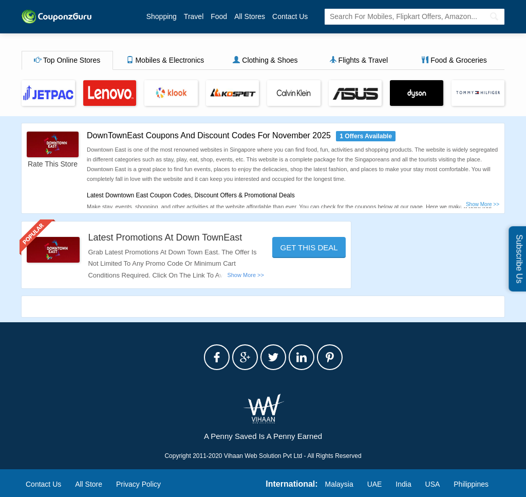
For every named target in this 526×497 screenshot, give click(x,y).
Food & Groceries (454, 60)
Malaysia (339, 484)
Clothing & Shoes (265, 60)
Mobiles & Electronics (165, 60)
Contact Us (290, 16)
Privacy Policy (138, 484)
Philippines (471, 484)
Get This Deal (309, 247)
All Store (88, 484)
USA (432, 484)
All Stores (249, 16)
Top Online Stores (67, 60)
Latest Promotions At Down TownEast (165, 237)
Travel (193, 16)
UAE (374, 484)
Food (219, 16)
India (403, 484)
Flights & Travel (358, 60)
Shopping (161, 16)
